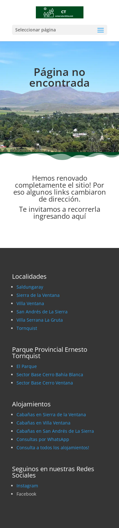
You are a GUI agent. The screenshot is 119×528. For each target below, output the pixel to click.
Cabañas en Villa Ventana (43, 423)
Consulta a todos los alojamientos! (53, 447)
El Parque (27, 366)
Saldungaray (30, 287)
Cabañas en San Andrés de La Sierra (55, 431)
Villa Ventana (30, 303)
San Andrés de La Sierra (42, 312)
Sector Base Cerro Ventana (45, 383)
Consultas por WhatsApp (43, 439)
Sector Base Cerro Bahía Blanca (50, 374)
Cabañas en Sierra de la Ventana (51, 414)
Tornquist (27, 328)
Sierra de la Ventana (38, 295)
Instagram (27, 486)
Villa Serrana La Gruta (40, 320)
